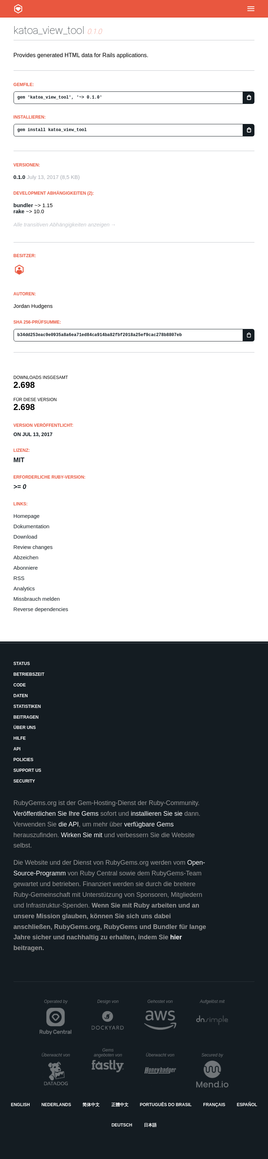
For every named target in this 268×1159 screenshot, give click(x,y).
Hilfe (20, 738)
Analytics (24, 588)
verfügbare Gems (149, 824)
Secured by (214, 1055)
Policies (24, 759)
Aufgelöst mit (214, 1001)
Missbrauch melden (37, 599)
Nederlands (56, 1104)
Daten (21, 695)
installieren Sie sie (156, 813)
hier (176, 937)
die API (69, 824)
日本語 (150, 1125)
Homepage (27, 516)
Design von (110, 1001)
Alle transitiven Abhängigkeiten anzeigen (62, 224)
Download (25, 537)
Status (22, 663)
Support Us (27, 770)
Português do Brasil (166, 1104)
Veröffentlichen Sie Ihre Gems (56, 813)
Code (20, 685)
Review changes (33, 547)
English (20, 1104)
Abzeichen (26, 557)
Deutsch (121, 1125)
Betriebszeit (29, 674)
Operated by (58, 1004)
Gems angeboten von (109, 1053)
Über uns (25, 727)
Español (247, 1104)
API (17, 748)
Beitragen (26, 717)
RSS (19, 578)
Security (24, 781)
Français (214, 1104)
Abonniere (26, 568)
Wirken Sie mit (81, 835)
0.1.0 (19, 177)
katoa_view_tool (49, 30)
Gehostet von (161, 1001)
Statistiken (27, 706)
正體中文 (119, 1104)
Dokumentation (32, 526)
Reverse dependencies (41, 609)
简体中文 (91, 1104)
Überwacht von (56, 1055)
